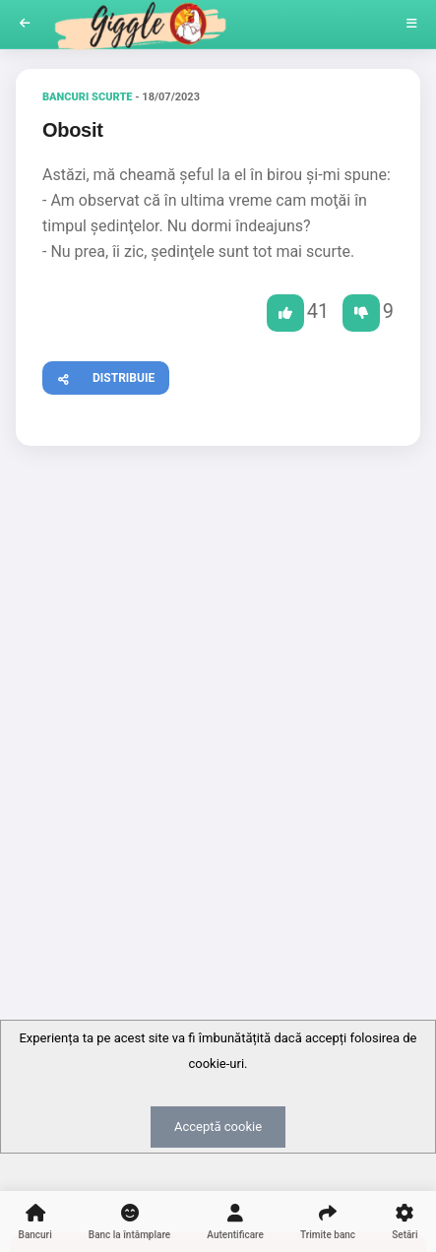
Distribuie (99, 375)
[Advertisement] (218, 693)
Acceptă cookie (218, 1126)
